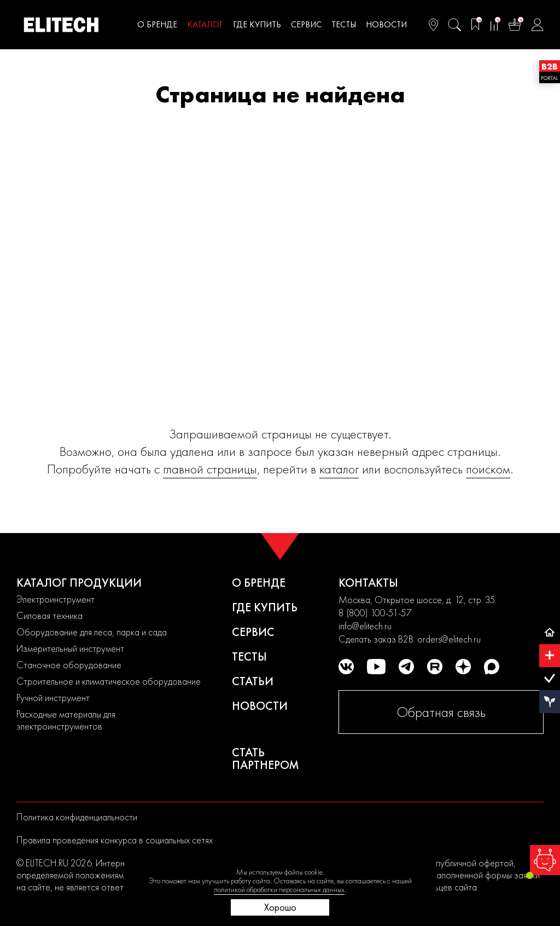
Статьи (252, 681)
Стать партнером (265, 758)
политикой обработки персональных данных (279, 889)
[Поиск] (454, 24)
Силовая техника (49, 615)
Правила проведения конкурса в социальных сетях (114, 840)
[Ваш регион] (433, 24)
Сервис (306, 24)
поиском (488, 468)
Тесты (343, 24)
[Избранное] (475, 24)
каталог (339, 468)
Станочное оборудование (68, 664)
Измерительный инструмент (70, 648)
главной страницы (210, 468)
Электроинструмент (55, 599)
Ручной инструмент (53, 697)
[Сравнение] (493, 24)
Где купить (257, 24)
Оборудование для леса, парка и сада (91, 632)
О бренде (157, 24)
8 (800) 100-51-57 (375, 612)
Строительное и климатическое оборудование (108, 681)
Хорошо (280, 907)
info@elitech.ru (365, 626)
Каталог (205, 24)
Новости (386, 24)
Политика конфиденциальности (76, 817)
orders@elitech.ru (449, 639)
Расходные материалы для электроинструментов (65, 720)
